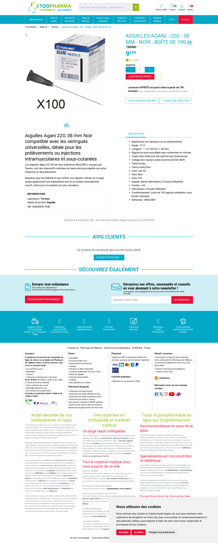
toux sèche (67, 476)
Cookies (72, 380)
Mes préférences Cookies (79, 383)
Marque (43, 27)
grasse (27, 478)
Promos (185, 19)
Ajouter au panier (140, 76)
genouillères (107, 438)
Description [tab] (136, 133)
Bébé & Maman (85, 19)
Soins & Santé (54, 19)
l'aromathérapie (186, 470)
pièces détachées (99, 516)
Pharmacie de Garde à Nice (80, 391)
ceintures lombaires (120, 438)
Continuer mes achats (142, 100)
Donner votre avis (109, 257)
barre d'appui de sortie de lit (117, 479)
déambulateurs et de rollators (119, 489)
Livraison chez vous (164, 372)
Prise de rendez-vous (77, 361)
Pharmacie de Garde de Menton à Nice (85, 397)
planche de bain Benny (91, 499)
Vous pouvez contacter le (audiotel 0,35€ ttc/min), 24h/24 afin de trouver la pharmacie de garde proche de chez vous (85, 405)
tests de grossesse (51, 488)
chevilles (96, 443)
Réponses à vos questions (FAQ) (125, 381)
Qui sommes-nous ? (34, 369)
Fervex (72, 481)
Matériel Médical (157, 19)
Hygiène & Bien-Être (122, 19)
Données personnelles (78, 377)
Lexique (72, 366)
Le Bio (172, 19)
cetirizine (41, 481)
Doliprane (51, 471)
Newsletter (30, 372)
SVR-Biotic (186, 448)
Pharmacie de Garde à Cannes (81, 399)
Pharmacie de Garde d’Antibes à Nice (84, 394)
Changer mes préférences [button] (162, 532)
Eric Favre (184, 483)
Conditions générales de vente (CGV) (84, 372)
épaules (130, 441)
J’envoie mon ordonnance (44, 299)
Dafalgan (52, 473)
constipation (73, 478)
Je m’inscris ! (182, 299)
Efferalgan (40, 473)
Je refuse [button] (138, 532)
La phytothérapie (171, 470)
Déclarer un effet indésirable (80, 369)
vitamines (53, 491)
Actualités (73, 358)
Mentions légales (76, 374)
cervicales (122, 441)
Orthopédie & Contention (140, 19)
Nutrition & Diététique (70, 19)
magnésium (66, 488)
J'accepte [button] (123, 532)
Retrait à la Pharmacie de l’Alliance (170, 369)
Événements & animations (80, 363)
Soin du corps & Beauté (103, 19)
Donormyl (63, 483)
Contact (29, 374)
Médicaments (36, 19)
